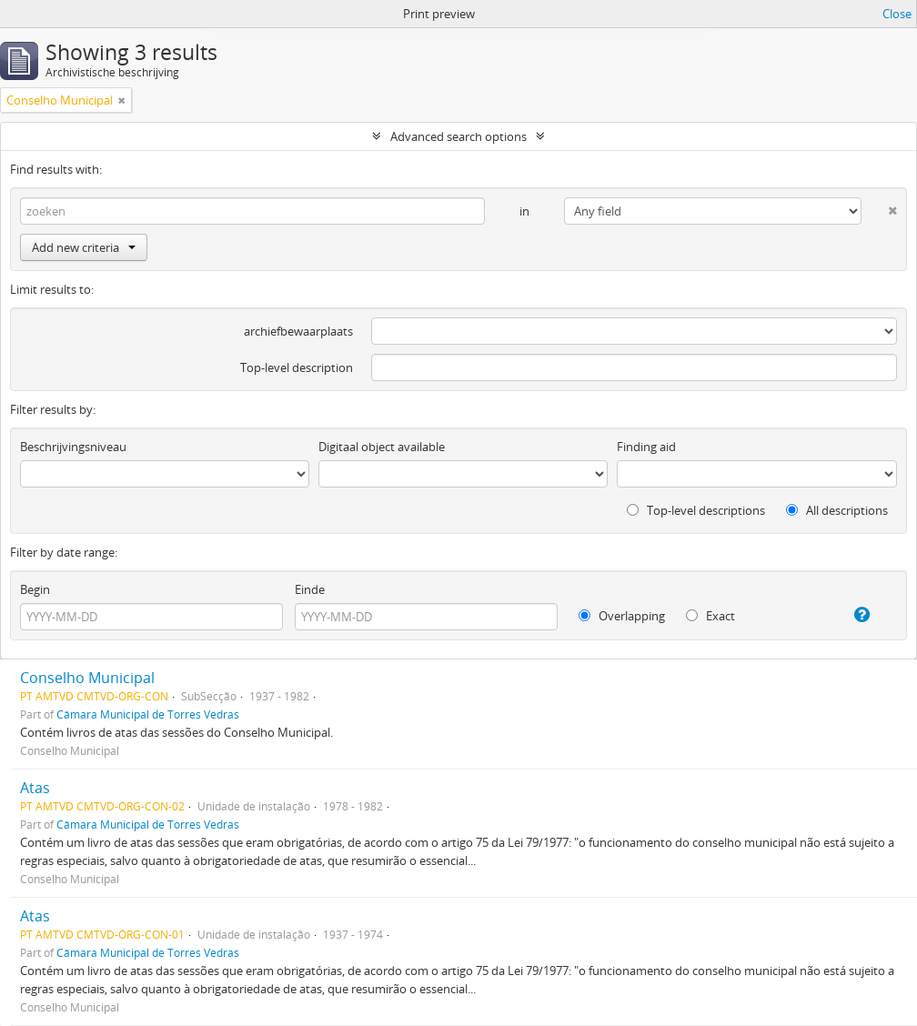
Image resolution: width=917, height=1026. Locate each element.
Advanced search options (458, 136)
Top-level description (296, 367)
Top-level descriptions (696, 510)
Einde (310, 589)
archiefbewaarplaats (298, 331)
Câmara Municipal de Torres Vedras (147, 714)
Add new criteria (84, 247)
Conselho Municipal (87, 678)
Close (897, 13)
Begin (35, 589)
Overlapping (622, 616)
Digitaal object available (381, 446)
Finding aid (646, 446)
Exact (710, 616)
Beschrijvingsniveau (73, 446)
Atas (35, 788)
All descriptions (837, 510)
